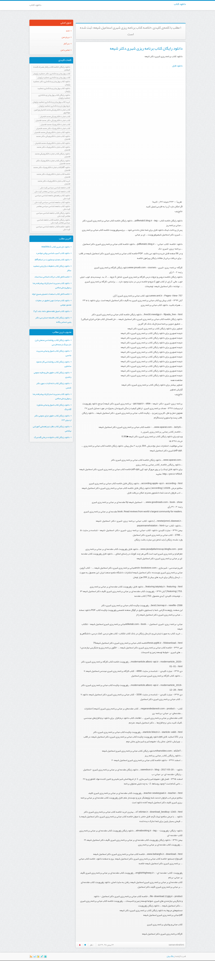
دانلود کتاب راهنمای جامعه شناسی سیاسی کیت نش (52, 197)
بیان (168, 956)
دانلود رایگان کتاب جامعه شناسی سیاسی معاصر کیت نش (53, 214)
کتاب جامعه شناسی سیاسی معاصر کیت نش (52, 192)
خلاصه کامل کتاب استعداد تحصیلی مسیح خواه (51, 294)
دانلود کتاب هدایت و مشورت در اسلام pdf (52, 259)
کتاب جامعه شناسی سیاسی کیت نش (55, 188)
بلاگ (172, 956)
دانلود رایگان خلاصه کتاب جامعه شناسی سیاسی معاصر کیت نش (53, 221)
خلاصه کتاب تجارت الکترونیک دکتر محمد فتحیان (53, 175)
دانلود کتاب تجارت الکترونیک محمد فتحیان (52, 143)
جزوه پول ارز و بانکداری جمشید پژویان (54, 106)
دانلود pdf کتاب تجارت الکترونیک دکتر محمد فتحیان (51, 168)
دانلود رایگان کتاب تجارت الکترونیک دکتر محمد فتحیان (53, 162)
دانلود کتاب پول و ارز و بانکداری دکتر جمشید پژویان (51, 83)
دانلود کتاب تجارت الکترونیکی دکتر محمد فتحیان (53, 137)
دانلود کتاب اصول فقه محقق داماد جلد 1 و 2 (51, 311)
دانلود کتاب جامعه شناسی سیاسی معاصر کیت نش (53, 207)
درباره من (66, 37)
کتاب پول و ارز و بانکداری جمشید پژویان (53, 78)
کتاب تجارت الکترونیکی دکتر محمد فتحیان (52, 120)
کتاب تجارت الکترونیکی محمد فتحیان (55, 117)
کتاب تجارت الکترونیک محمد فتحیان (55, 125)
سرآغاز (66, 43)
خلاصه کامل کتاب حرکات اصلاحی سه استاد (52, 277)
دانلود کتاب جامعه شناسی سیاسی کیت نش (52, 202)
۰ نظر (92, 945)
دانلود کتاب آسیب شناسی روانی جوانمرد (53, 253)
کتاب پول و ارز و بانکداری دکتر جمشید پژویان (51, 74)
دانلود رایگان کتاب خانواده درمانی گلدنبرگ (52, 437)
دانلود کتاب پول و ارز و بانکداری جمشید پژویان (53, 89)
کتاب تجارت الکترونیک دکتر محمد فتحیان (53, 128)
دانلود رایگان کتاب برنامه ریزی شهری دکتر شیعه (146, 48)
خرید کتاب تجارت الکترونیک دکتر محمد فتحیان (54, 182)
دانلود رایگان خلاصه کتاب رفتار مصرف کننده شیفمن (51, 68)
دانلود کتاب (180, 4)
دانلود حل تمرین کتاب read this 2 (55, 246)
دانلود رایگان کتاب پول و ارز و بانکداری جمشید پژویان (54, 96)
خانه (68, 30)
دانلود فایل (177, 65)
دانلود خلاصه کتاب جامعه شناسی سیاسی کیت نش (53, 228)
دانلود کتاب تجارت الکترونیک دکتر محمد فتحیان (53, 148)
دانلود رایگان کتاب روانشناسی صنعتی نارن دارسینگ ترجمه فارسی (53, 342)
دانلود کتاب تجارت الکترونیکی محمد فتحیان (52, 132)
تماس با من (65, 50)
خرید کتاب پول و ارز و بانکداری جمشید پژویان (51, 102)
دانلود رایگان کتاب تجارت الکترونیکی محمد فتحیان (52, 155)
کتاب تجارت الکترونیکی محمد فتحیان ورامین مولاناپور (52, 111)
